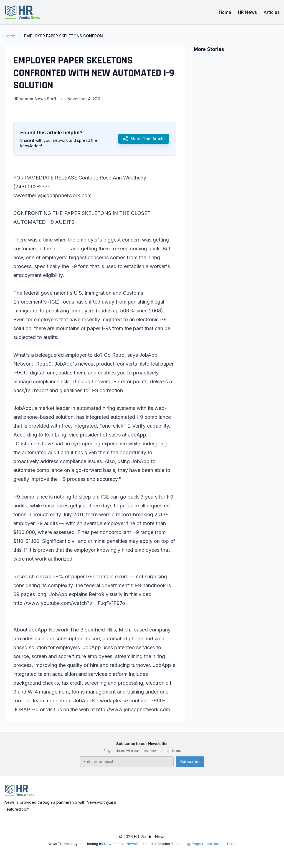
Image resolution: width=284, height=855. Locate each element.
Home (225, 12)
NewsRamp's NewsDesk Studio (130, 844)
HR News (247, 12)
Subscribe (190, 761)
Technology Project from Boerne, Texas (204, 844)
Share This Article (144, 139)
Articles (271, 12)
